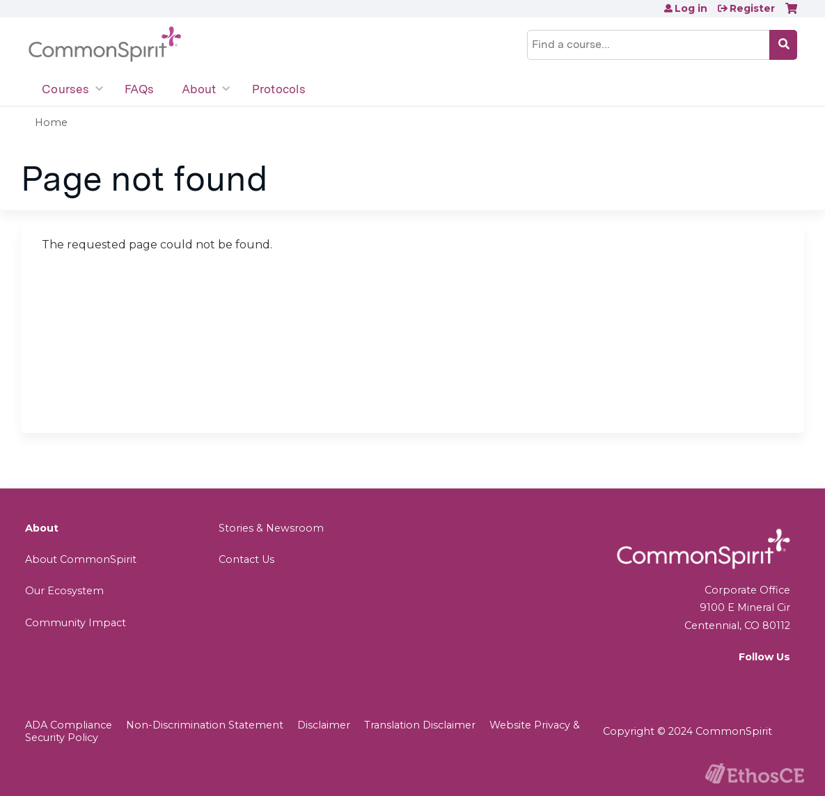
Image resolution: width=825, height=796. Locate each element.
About (199, 89)
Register (752, 8)
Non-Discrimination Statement (204, 725)
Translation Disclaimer (420, 725)
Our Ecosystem (64, 590)
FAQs (139, 89)
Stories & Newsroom (271, 528)
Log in (691, 8)
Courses (65, 89)
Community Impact (75, 622)
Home (51, 122)
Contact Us (246, 559)
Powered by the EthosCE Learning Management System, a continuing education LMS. (754, 773)
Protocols (279, 89)
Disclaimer (323, 725)
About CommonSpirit (80, 559)
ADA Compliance (68, 725)
